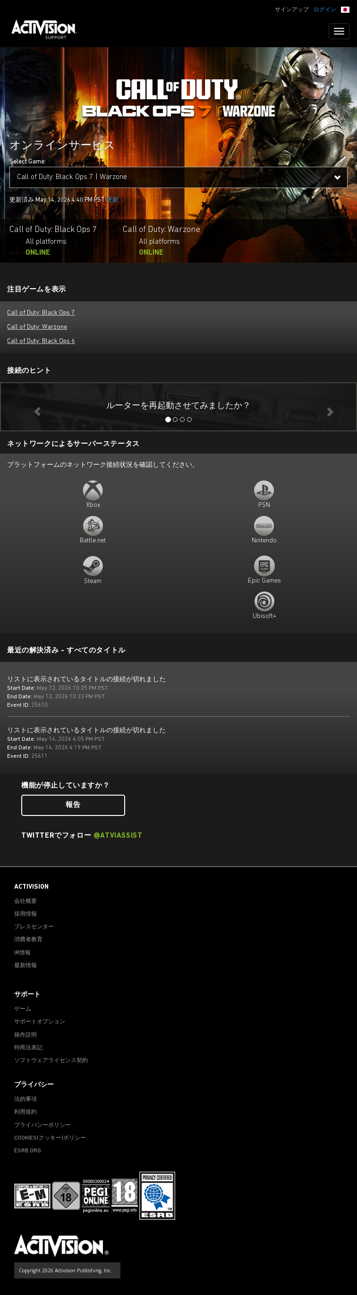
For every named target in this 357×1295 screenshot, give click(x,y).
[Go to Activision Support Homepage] (49, 31)
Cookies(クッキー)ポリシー (50, 1138)
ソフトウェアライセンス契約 (51, 1060)
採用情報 (25, 914)
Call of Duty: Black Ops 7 (41, 313)
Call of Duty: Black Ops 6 (41, 341)
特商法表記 (28, 1048)
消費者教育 (28, 940)
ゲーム (22, 1009)
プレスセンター (34, 927)
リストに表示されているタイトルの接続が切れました (86, 679)
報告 (73, 805)
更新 (112, 200)
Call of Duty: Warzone (37, 327)
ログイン (325, 10)
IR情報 (22, 953)
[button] (345, 9)
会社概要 (25, 901)
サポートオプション (39, 1022)
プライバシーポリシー (42, 1125)
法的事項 (25, 1099)
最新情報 (25, 966)
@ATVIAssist (118, 836)
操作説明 (25, 1035)
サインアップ (292, 10)
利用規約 (25, 1112)
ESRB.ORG (27, 1151)
